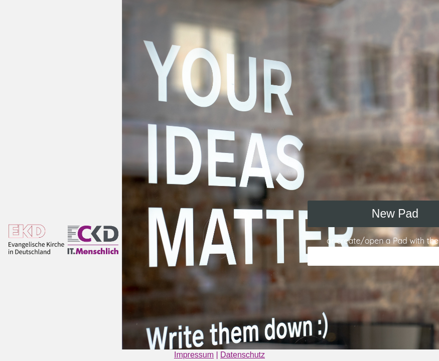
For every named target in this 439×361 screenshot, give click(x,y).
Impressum (194, 354)
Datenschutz (242, 354)
